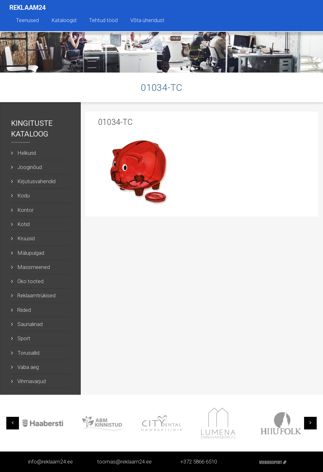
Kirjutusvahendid (36, 181)
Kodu (23, 195)
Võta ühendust (147, 20)
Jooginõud (29, 167)
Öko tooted (30, 281)
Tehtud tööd (103, 20)
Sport (23, 338)
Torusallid (28, 353)
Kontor (25, 210)
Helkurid (26, 153)
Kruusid (26, 238)
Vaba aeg (28, 367)
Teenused (27, 20)
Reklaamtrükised (36, 295)
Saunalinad (30, 324)
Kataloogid (63, 20)
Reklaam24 (27, 7)
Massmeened (33, 267)
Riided (24, 310)
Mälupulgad (30, 253)
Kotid (23, 224)
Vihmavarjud (31, 381)
